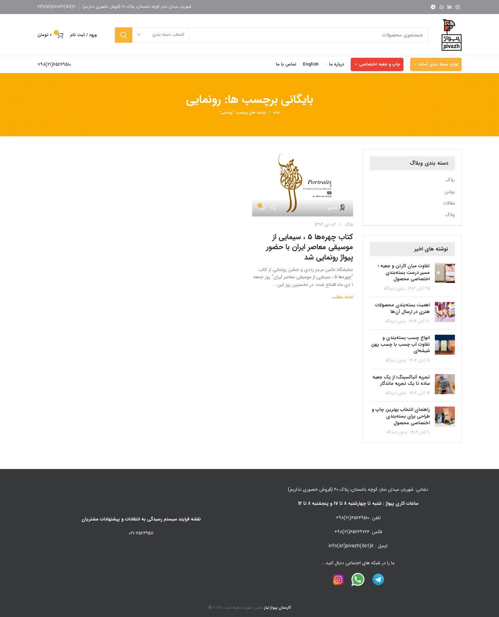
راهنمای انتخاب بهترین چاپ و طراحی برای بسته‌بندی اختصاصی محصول (401, 416)
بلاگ (349, 224)
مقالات (449, 203)
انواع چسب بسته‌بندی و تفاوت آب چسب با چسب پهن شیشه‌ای (400, 344)
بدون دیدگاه (394, 288)
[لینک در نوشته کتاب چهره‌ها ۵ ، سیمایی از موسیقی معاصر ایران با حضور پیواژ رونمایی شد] (302, 183)
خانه (276, 113)
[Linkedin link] (450, 7)
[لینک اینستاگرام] (458, 7)
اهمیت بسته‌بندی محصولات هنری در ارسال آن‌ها (402, 308)
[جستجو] (271, 35)
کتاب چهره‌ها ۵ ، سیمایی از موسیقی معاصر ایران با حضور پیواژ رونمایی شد (309, 247)
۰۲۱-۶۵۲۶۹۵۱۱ (141, 533)
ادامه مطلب (342, 297)
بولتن (450, 192)
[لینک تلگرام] (433, 7)
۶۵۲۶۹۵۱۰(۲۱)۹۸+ (54, 64)
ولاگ (450, 215)
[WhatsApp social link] (442, 7)
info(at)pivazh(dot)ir (56, 6)
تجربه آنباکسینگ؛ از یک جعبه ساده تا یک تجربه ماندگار (401, 380)
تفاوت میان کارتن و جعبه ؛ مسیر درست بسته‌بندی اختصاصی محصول (404, 272)
